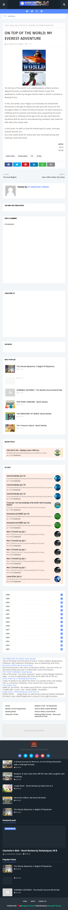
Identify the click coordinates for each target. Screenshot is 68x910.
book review (14, 25)
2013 (34, 645)
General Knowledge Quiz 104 (16, 485)
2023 (34, 606)
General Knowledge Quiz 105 (16, 476)
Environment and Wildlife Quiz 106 (18, 514)
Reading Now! (10, 711)
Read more (17, 455)
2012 (34, 649)
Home (7, 25)
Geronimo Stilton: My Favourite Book (18, 665)
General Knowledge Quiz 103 (16, 494)
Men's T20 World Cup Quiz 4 (16, 541)
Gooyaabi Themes (54, 906)
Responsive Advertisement (34, 731)
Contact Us (42, 901)
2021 (34, 614)
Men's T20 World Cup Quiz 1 (16, 568)
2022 (34, 610)
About (33, 901)
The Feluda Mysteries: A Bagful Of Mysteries (35, 366)
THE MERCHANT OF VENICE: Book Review (34, 414)
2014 (34, 641)
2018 (34, 626)
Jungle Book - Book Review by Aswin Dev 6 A (21, 692)
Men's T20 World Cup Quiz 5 (16, 532)
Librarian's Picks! (11, 714)
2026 (34, 595)
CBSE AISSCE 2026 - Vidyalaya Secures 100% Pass (23, 450)
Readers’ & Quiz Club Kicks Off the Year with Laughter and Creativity (39, 775)
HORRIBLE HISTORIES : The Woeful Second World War (39, 390)
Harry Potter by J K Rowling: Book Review (19, 679)
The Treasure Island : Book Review (32, 425)
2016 (34, 634)
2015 (34, 637)
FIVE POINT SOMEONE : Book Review (32, 402)
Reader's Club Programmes (15, 709)
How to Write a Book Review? (46, 709)
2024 (34, 602)
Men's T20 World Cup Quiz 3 (16, 550)
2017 (34, 630)
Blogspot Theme (28, 906)
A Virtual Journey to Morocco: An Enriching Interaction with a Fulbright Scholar (37, 763)
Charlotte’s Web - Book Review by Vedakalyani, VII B (30, 850)
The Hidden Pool (9, 685)
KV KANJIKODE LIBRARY (15, 44)
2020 (34, 618)
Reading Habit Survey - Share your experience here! (48, 715)
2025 (34, 599)
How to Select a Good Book (45, 711)
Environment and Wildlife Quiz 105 (18, 523)
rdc (32, 156)
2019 (34, 622)
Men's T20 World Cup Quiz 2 (16, 559)
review (39, 156)
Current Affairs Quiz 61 (14, 577)
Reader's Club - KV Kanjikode (46, 706)
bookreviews (22, 156)
